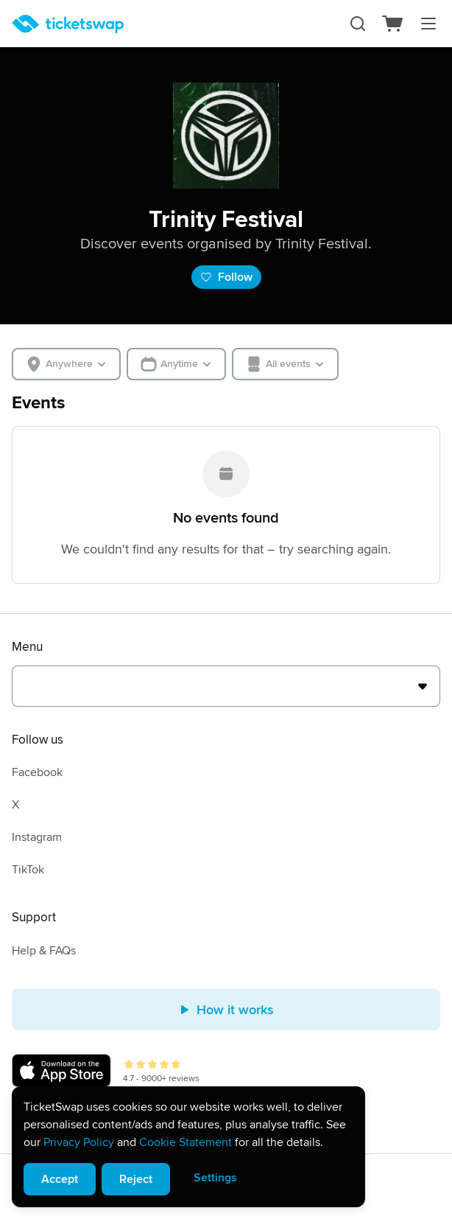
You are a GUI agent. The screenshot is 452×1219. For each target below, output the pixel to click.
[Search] (358, 23)
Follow (226, 277)
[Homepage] (68, 24)
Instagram (37, 837)
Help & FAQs (44, 950)
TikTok (28, 869)
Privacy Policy (78, 1142)
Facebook (37, 772)
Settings (215, 1177)
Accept (59, 1179)
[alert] (188, 1146)
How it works (226, 1010)
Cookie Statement (185, 1142)
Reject (135, 1179)
